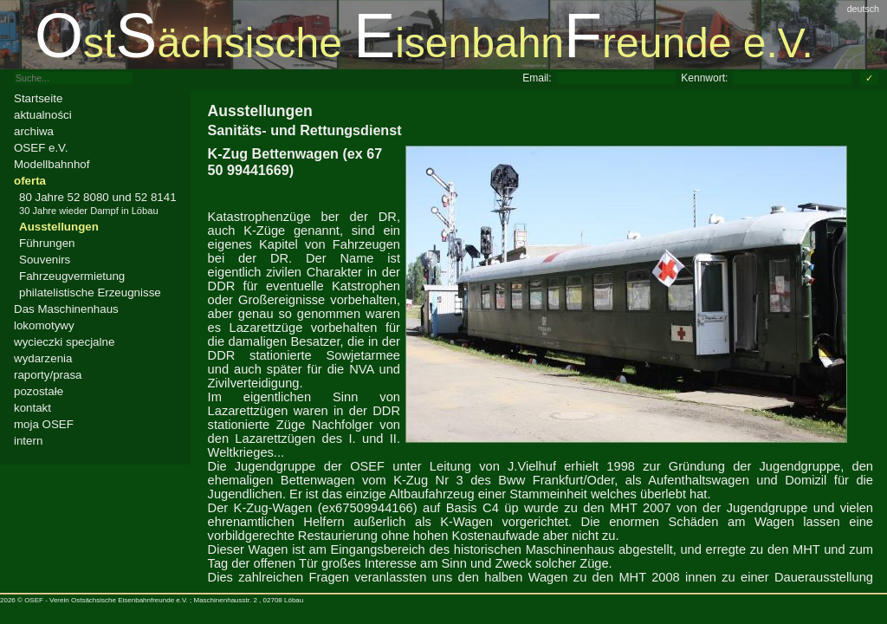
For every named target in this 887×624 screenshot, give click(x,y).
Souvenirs (44, 259)
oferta (30, 180)
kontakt (32, 407)
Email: (536, 78)
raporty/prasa (48, 374)
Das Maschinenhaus (66, 308)
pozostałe (38, 391)
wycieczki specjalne (64, 341)
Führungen (46, 243)
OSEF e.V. (41, 147)
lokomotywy (44, 325)
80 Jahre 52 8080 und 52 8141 (98, 203)
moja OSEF (44, 424)
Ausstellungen (59, 226)
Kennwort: (704, 78)
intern (28, 440)
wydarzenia (43, 358)
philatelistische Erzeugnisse (90, 292)
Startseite (38, 98)
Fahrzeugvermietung (72, 276)
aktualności (43, 114)
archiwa (34, 131)
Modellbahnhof (51, 164)
